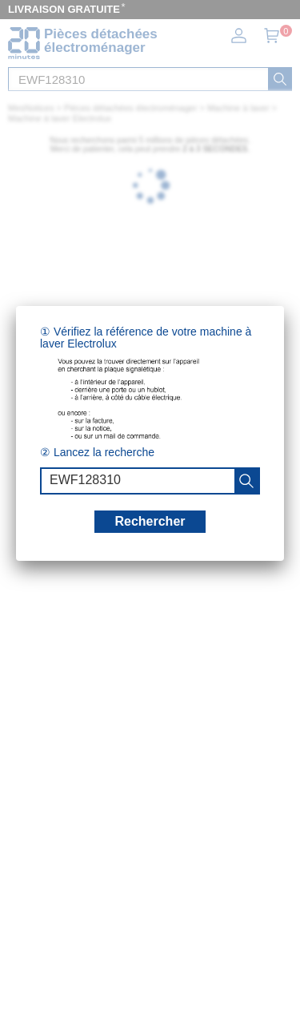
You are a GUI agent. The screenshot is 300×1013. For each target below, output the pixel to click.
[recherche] (246, 481)
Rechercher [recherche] (149, 521)
